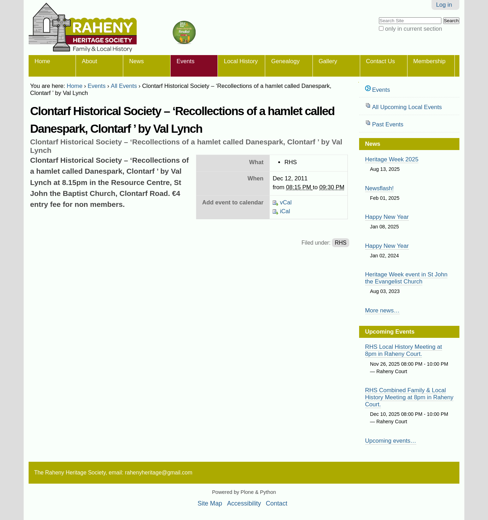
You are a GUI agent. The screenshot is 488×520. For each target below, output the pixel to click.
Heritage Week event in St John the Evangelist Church (406, 278)
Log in (444, 4)
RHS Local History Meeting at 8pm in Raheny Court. (403, 350)
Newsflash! (379, 188)
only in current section (413, 28)
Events (186, 61)
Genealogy (285, 61)
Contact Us (380, 61)
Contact (276, 503)
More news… (382, 310)
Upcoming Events (390, 331)
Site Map (210, 503)
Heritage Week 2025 (391, 159)
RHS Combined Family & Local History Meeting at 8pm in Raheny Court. (409, 397)
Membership (429, 61)
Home (42, 61)
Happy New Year (387, 217)
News (136, 61)
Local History (241, 61)
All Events (124, 86)
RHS (340, 243)
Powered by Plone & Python (244, 492)
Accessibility (244, 503)
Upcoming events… (390, 440)
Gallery (328, 61)
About (89, 61)
